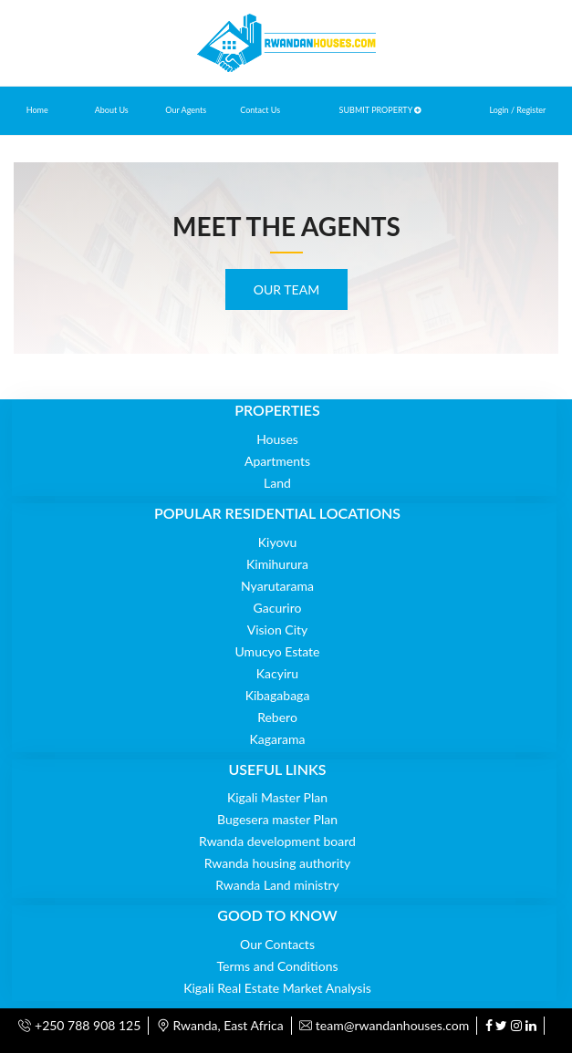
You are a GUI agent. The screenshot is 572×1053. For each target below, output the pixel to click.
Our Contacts (277, 944)
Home (37, 110)
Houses (277, 439)
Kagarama (278, 739)
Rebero (277, 717)
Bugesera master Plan (277, 819)
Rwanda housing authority (277, 863)
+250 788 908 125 (79, 1025)
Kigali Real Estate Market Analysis (277, 988)
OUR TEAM (286, 289)
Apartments (277, 461)
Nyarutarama (277, 586)
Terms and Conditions (277, 966)
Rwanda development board (277, 841)
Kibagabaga (277, 695)
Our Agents (185, 110)
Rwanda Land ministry (277, 885)
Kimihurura (277, 564)
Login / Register (517, 110)
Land (277, 482)
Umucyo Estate (277, 651)
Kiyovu (277, 542)
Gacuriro (278, 607)
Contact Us (260, 110)
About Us (112, 110)
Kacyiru (277, 673)
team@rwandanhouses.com (384, 1025)
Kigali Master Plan (277, 797)
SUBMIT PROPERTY (380, 110)
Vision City (277, 629)
